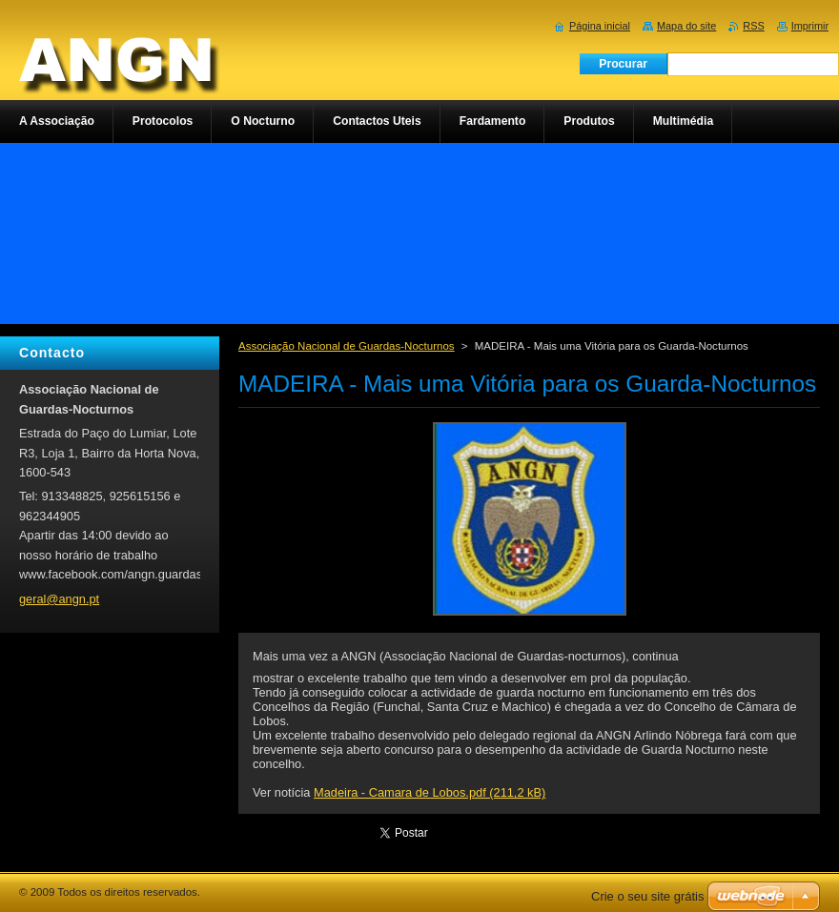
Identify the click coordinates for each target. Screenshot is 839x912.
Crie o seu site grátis (648, 896)
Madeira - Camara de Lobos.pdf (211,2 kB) (429, 792)
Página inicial (599, 25)
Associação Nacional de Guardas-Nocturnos (346, 346)
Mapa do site (686, 25)
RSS (753, 25)
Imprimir (810, 25)
